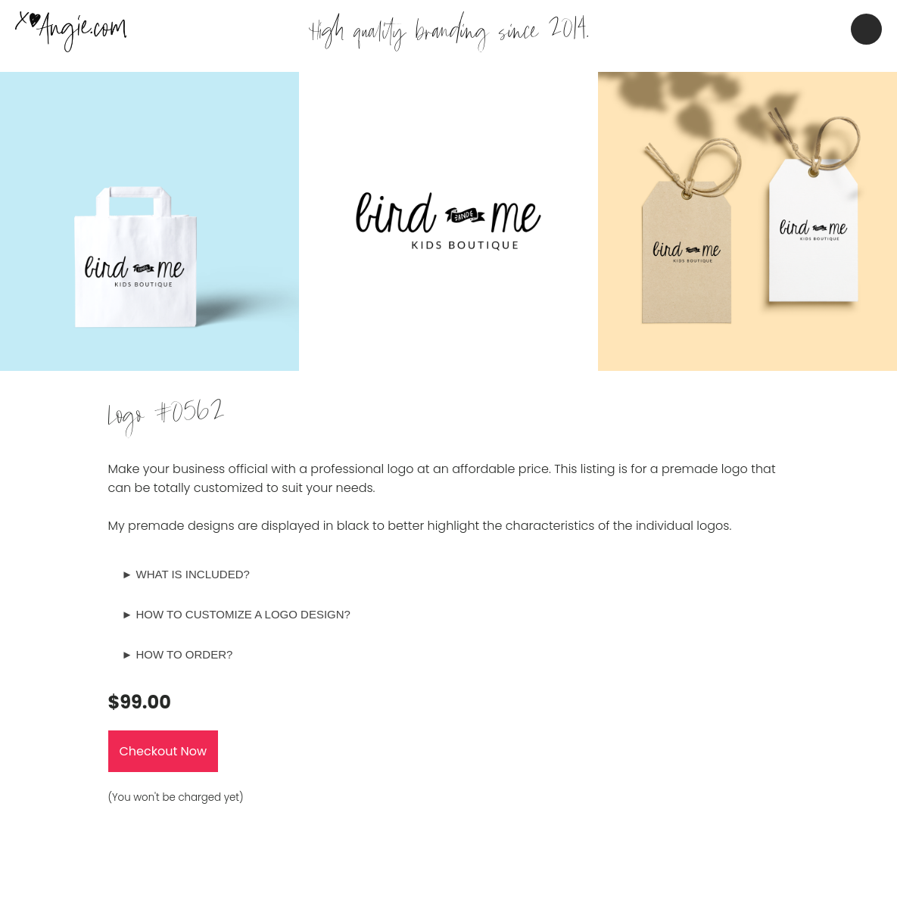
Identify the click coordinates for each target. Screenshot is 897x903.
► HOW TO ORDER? (177, 654)
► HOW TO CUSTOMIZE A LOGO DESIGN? (236, 614)
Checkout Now (163, 751)
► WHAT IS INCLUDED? (186, 574)
